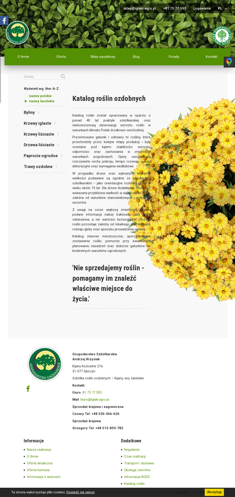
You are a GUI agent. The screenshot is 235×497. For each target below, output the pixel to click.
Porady (174, 57)
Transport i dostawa (139, 463)
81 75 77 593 (92, 392)
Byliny (32, 112)
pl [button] (223, 8)
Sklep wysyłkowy (102, 57)
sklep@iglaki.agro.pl (139, 8)
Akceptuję (214, 492)
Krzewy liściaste (41, 134)
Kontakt (211, 57)
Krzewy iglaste (40, 123)
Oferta (61, 57)
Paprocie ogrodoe (43, 155)
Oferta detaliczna (39, 463)
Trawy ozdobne (40, 166)
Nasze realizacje (39, 450)
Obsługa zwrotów (137, 470)
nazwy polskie (40, 96)
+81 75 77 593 (174, 8)
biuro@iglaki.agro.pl (95, 399)
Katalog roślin (134, 484)
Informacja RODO (137, 477)
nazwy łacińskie (42, 101)
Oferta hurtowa (38, 470)
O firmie (23, 57)
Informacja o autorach (43, 477)
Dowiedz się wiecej (80, 492)
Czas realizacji (135, 456)
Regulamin (132, 450)
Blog (136, 57)
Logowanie (202, 8)
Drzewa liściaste (41, 144)
